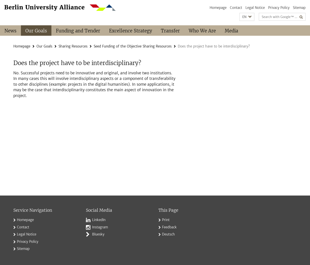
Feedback (169, 227)
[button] (246, 17)
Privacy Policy (279, 8)
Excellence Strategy (130, 31)
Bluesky (98, 234)
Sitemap (299, 8)
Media (231, 31)
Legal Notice (255, 8)
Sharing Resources (73, 46)
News (10, 31)
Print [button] (166, 220)
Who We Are (202, 31)
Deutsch (168, 234)
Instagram (100, 227)
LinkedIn (98, 220)
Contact (236, 8)
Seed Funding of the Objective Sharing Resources (133, 46)
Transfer (170, 31)
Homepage (218, 8)
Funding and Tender (78, 31)
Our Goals (36, 31)
